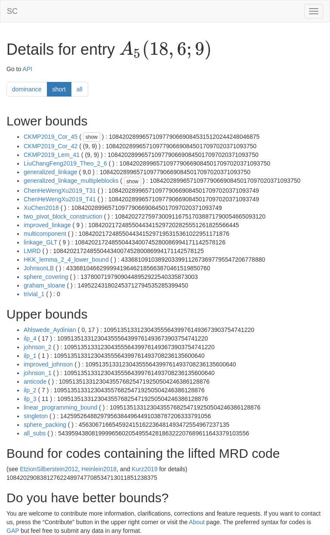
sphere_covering (46, 276)
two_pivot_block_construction (63, 216)
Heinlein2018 (99, 469)
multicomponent (45, 233)
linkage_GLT (40, 242)
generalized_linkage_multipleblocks (71, 180)
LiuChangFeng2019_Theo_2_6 (65, 163)
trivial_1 (34, 294)
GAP (12, 530)
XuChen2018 (41, 207)
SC (12, 11)
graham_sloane (44, 285)
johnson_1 (38, 372)
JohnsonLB (39, 268)
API (27, 69)
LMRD (32, 250)
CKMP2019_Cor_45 (50, 136)
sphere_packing (45, 424)
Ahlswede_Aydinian (50, 329)
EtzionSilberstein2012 (49, 469)
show (92, 137)
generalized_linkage (50, 172)
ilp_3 (30, 398)
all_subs (35, 433)
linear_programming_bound (60, 407)
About (197, 522)
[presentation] (165, 50)
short (59, 89)
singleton (36, 416)
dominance (27, 89)
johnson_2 (38, 347)
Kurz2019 (144, 469)
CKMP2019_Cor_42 (50, 146)
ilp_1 (30, 355)
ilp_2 (30, 390)
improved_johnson (48, 364)
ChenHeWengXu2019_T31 (60, 190)
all (80, 89)
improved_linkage (47, 225)
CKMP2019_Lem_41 (52, 154)
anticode (35, 381)
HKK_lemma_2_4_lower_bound (66, 259)
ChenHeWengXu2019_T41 (60, 199)
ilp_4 (30, 338)
